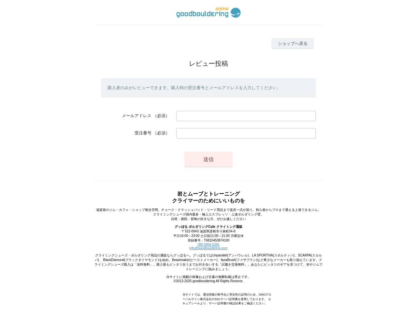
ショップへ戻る (293, 43)
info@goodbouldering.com (209, 248)
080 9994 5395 (209, 244)
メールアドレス (136, 115)
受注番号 (143, 133)
